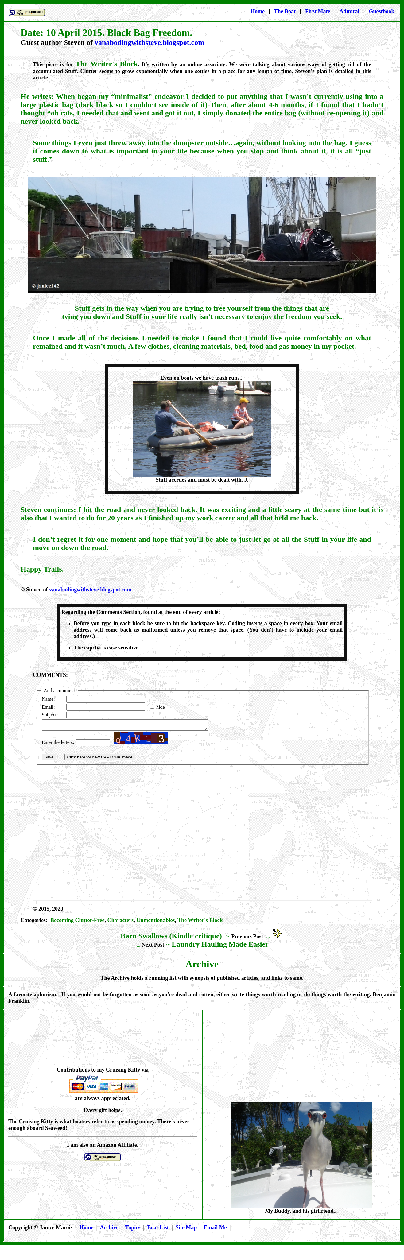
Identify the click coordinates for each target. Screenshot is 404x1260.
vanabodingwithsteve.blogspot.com (149, 42)
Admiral (349, 11)
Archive (109, 1227)
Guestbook (381, 11)
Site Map (186, 1227)
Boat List (158, 1227)
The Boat (285, 11)
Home (258, 11)
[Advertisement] (302, 1057)
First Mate (318, 11)
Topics (132, 1227)
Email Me (215, 1227)
